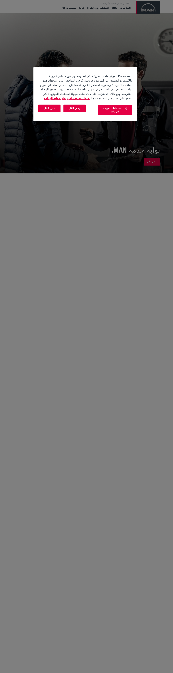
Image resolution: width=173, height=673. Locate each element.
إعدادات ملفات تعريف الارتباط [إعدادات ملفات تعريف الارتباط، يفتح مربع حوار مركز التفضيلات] (115, 110)
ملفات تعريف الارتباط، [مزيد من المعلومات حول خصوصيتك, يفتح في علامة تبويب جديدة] (76, 98)
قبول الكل (49, 108)
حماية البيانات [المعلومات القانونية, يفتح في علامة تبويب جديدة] (52, 98)
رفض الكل (74, 108)
